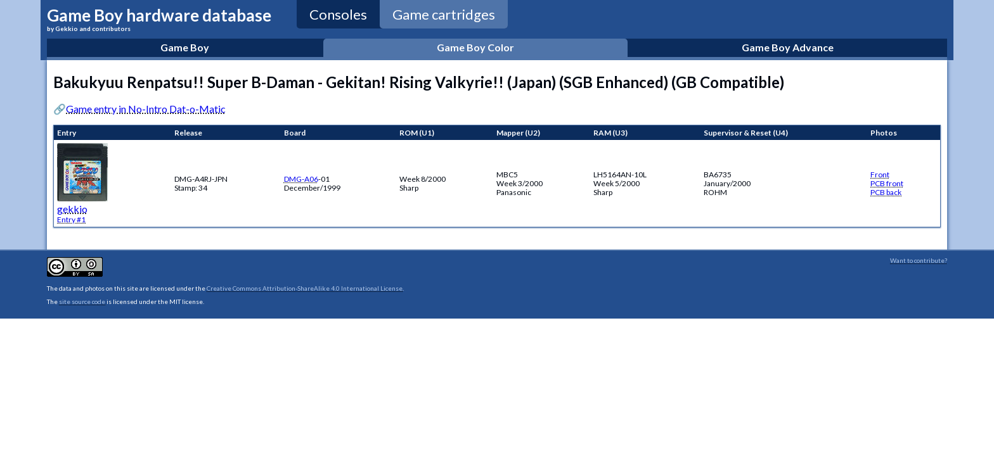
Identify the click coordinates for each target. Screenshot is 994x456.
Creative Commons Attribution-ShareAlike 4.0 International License (305, 288)
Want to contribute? (918, 260)
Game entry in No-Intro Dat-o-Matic (146, 109)
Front (879, 174)
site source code (82, 301)
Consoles (338, 14)
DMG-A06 (301, 179)
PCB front (886, 183)
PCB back (885, 192)
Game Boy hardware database (159, 18)
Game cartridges (443, 14)
